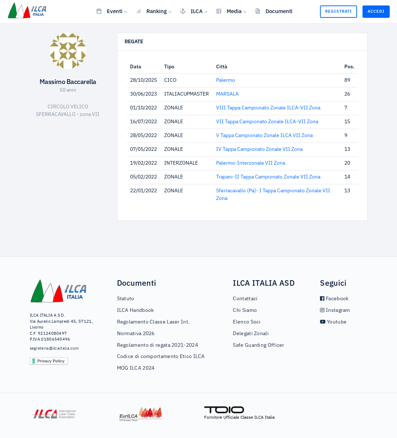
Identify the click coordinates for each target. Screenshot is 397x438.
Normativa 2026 (136, 333)
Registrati (338, 11)
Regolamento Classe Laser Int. (153, 322)
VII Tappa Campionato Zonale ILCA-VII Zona (267, 121)
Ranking (151, 11)
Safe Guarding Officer (258, 345)
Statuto (125, 298)
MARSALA (227, 94)
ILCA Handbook (135, 310)
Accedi (376, 11)
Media (229, 11)
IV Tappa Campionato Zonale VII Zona (259, 149)
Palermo (225, 80)
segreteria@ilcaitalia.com (54, 348)
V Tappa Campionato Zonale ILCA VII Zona (264, 135)
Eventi (109, 11)
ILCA (191, 11)
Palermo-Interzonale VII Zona (250, 163)
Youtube (333, 322)
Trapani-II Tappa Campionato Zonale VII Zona (268, 177)
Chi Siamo (245, 310)
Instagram (335, 310)
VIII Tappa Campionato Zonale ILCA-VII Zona (268, 107)
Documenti (273, 11)
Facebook (334, 298)
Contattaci (245, 298)
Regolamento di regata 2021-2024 (157, 345)
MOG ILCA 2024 (136, 368)
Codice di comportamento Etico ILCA (161, 356)
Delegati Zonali (251, 333)
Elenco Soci (246, 322)
